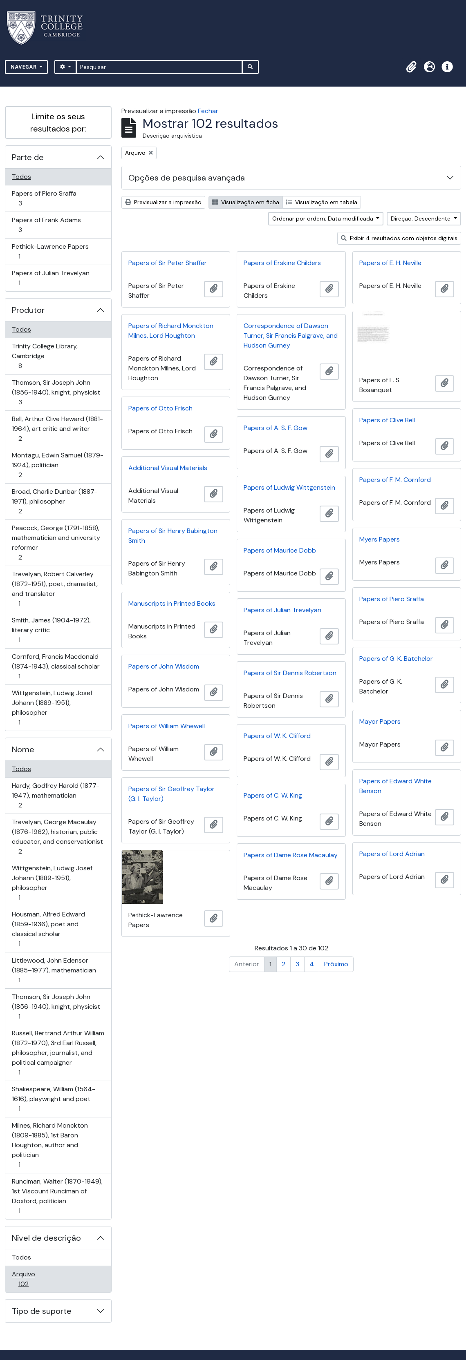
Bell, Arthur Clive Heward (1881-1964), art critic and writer (57, 429)
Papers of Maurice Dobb (280, 550)
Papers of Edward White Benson (395, 786)
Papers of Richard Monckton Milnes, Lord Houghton (170, 330)
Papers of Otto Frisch (160, 408)
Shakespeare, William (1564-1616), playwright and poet (53, 1099)
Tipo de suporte (42, 1311)
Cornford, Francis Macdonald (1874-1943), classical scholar (55, 666)
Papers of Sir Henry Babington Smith (172, 535)
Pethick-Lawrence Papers (50, 251)
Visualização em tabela (321, 202)
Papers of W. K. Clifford (277, 735)
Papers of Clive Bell (387, 420)
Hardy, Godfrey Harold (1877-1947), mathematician (55, 795)
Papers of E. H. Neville (390, 263)
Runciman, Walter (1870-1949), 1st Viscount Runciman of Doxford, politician (57, 1196)
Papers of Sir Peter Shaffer (167, 263)
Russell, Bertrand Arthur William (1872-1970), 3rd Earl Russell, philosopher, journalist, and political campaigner (57, 1052)
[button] (411, 67)
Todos (21, 176)
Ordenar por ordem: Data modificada (323, 218)
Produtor (28, 310)
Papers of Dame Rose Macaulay (291, 855)
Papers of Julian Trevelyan (50, 278)
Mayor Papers (380, 721)
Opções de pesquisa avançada (186, 177)
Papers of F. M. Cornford (395, 479)
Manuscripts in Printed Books (171, 603)
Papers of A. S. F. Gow (275, 428)
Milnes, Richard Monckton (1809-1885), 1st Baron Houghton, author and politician (49, 1145)
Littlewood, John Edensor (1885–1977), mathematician (53, 970)
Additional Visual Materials (167, 468)
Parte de (28, 157)
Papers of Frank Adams (46, 225)
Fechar (208, 111)
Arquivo (34, 1279)
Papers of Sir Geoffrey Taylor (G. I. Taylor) (171, 794)
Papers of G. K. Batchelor (396, 658)
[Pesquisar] (159, 67)
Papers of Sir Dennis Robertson (290, 673)
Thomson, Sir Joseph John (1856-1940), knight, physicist (55, 392)
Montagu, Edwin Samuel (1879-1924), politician (57, 465)
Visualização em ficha (245, 202)
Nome (23, 749)
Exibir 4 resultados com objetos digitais (399, 238)
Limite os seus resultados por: (58, 122)
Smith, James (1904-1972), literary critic (51, 630)
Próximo (336, 964)
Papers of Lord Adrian (392, 853)
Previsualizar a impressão (163, 202)
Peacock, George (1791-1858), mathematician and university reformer (55, 542)
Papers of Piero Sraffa (43, 198)
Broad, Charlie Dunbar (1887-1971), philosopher (54, 501)
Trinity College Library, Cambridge (44, 356)
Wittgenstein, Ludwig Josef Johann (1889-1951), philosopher (51, 707)
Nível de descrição (46, 1238)
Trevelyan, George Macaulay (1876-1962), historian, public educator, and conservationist (57, 836)
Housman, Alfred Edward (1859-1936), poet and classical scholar (48, 929)
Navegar (24, 66)
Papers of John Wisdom (163, 666)
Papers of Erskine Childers (282, 263)
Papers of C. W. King (273, 795)
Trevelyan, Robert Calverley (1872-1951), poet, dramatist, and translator (54, 589)
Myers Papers (379, 539)
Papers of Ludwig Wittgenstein (289, 487)
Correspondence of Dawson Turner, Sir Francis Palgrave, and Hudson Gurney (291, 335)
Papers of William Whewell (166, 726)
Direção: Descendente (421, 218)
